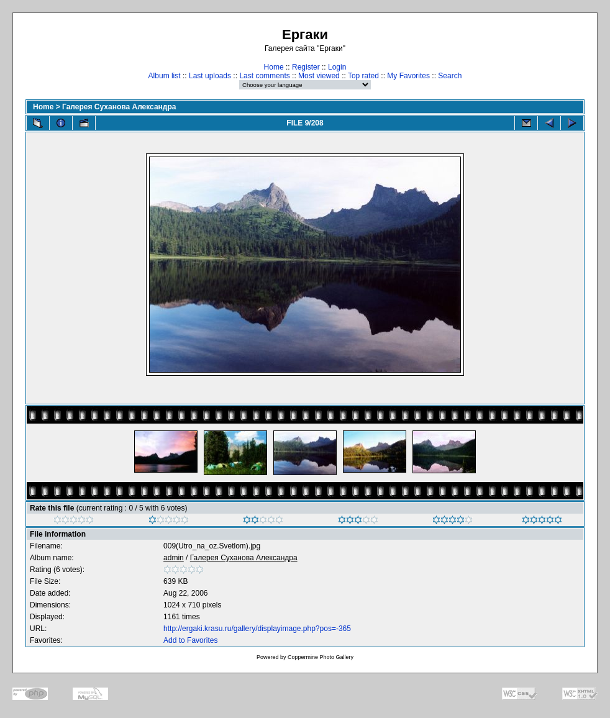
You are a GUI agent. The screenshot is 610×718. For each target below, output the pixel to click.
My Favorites (408, 75)
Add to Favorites (190, 640)
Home (274, 67)
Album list (164, 75)
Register (306, 67)
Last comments (264, 75)
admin (173, 557)
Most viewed (319, 75)
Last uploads (210, 75)
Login (337, 67)
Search (450, 75)
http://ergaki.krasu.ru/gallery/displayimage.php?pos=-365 (257, 628)
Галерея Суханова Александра (119, 106)
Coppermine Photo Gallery (320, 657)
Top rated (363, 75)
